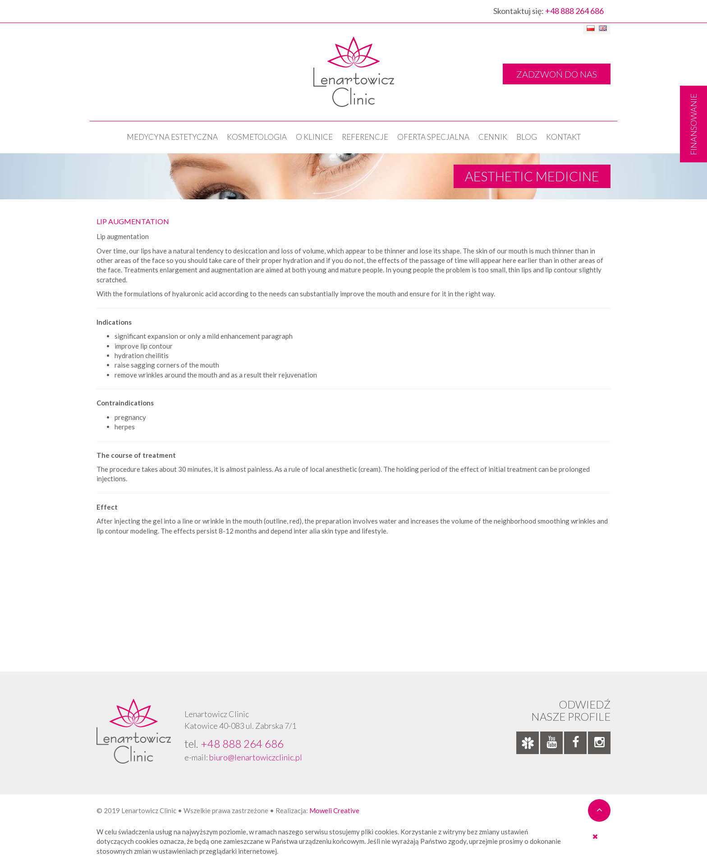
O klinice (314, 137)
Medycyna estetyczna (172, 137)
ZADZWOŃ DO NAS (556, 74)
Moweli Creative (334, 810)
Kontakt (563, 137)
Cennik (492, 137)
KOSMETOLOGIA (257, 137)
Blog (526, 137)
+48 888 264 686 (574, 11)
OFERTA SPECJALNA (433, 137)
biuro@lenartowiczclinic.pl (255, 757)
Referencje (365, 137)
